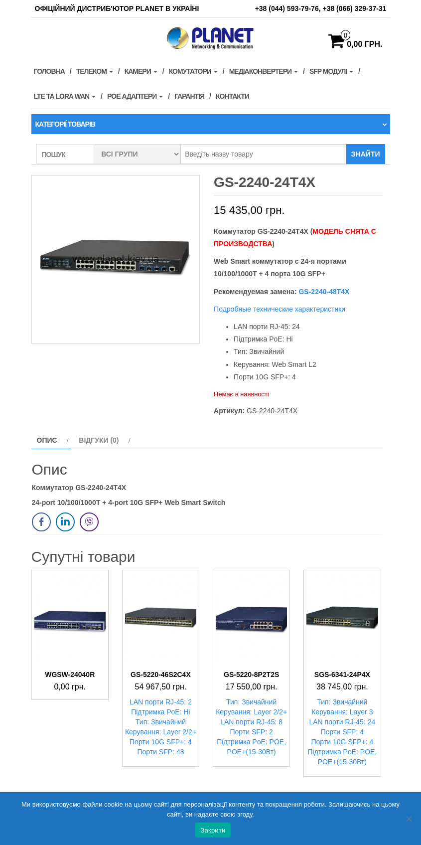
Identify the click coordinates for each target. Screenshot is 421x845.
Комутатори (193, 71)
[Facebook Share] (41, 521)
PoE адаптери (135, 96)
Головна (49, 71)
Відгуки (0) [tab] (99, 440)
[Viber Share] (89, 521)
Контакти (232, 96)
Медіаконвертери (263, 71)
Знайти (365, 154)
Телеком (94, 71)
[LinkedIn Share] (65, 521)
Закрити (212, 830)
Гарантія (189, 96)
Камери (141, 71)
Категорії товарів (65, 124)
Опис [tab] (47, 440)
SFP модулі (331, 71)
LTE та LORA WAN (65, 96)
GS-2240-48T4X (323, 292)
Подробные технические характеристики (279, 309)
